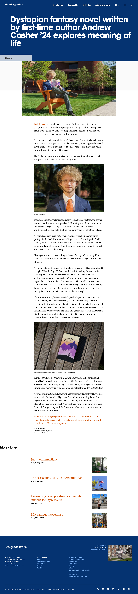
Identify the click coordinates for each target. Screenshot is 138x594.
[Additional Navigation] (125, 5)
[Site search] (132, 5)
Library (71, 568)
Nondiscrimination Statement (54, 589)
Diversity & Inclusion (76, 559)
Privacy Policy (40, 589)
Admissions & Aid (102, 5)
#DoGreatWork (101, 546)
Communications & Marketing (80, 570)
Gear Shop (73, 564)
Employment (73, 561)
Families (40, 568)
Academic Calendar (76, 557)
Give (117, 5)
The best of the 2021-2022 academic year (56, 478)
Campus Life (73, 5)
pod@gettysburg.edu (98, 549)
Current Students (43, 561)
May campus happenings (47, 514)
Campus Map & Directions (14, 566)
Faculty (40, 566)
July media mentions (44, 459)
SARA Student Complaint (78, 576)
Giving (71, 566)
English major (40, 124)
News (7, 58)
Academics (58, 5)
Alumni (39, 559)
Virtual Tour (73, 574)
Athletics (87, 5)
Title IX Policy (69, 589)
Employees (41, 564)
